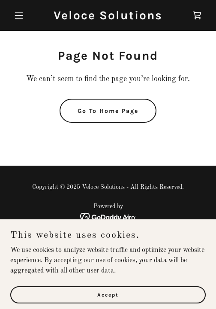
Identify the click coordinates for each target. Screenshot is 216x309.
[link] (108, 17)
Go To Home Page (108, 111)
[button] (24, 15)
